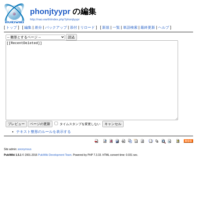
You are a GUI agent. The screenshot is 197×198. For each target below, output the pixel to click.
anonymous (24, 164)
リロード (87, 27)
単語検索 (130, 27)
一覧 (116, 27)
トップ (11, 27)
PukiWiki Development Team (54, 170)
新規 (105, 27)
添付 (73, 27)
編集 (28, 27)
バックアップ (56, 27)
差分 (38, 27)
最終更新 (147, 27)
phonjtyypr (50, 11)
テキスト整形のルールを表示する (43, 147)
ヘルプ (163, 27)
